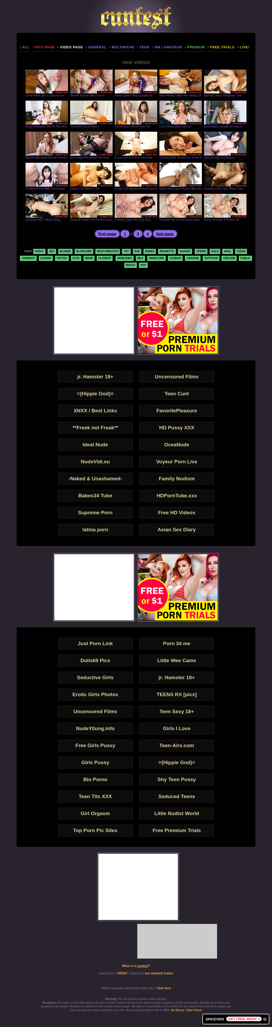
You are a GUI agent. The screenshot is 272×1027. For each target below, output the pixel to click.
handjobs (124, 258)
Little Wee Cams (176, 660)
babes (149, 251)
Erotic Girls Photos (95, 694)
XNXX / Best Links (95, 410)
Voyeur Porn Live (176, 461)
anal (227, 251)
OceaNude (176, 444)
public (245, 258)
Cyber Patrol (193, 1010)
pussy (39, 251)
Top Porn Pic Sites (95, 830)
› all (24, 47)
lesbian (175, 258)
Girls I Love (176, 728)
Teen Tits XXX (95, 796)
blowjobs (84, 251)
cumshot (28, 258)
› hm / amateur (167, 47)
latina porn (95, 529)
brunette (167, 251)
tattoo (62, 258)
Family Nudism (177, 478)
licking (45, 258)
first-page (107, 234)
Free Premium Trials (176, 830)
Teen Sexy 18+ (176, 711)
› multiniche (122, 47)
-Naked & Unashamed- (95, 478)
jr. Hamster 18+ (95, 376)
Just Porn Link (95, 643)
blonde (65, 251)
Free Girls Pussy (95, 745)
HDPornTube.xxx (176, 495)
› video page (70, 47)
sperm (201, 251)
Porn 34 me (176, 643)
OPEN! (122, 973)
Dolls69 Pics (95, 660)
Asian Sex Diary (177, 529)
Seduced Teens (176, 796)
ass (137, 251)
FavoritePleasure (176, 410)
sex (51, 251)
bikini (89, 258)
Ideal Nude (95, 444)
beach (130, 265)
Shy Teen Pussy (177, 779)
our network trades (158, 973)
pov (143, 265)
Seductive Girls (95, 677)
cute (76, 258)
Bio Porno (95, 779)
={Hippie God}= (95, 393)
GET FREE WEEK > (244, 1019)
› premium (195, 47)
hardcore (156, 258)
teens (241, 251)
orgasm (229, 258)
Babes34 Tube (95, 495)
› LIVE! (243, 47)
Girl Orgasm (95, 813)
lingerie (192, 258)
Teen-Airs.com (176, 745)
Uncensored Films (177, 376)
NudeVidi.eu (95, 461)
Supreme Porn (95, 512)
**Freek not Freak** (95, 427)
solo (215, 251)
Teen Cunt (176, 393)
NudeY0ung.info (95, 728)
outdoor (211, 258)
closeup (104, 258)
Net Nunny (177, 1010)
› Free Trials (221, 47)
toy (126, 251)
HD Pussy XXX (176, 427)
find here (164, 988)
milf (140, 258)
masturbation (107, 251)
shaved (185, 251)
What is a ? (136, 966)
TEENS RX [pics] (177, 694)
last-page (165, 234)
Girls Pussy (95, 762)
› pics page (43, 47)
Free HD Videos (176, 512)
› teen (143, 47)
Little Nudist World (176, 813)
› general (96, 47)
